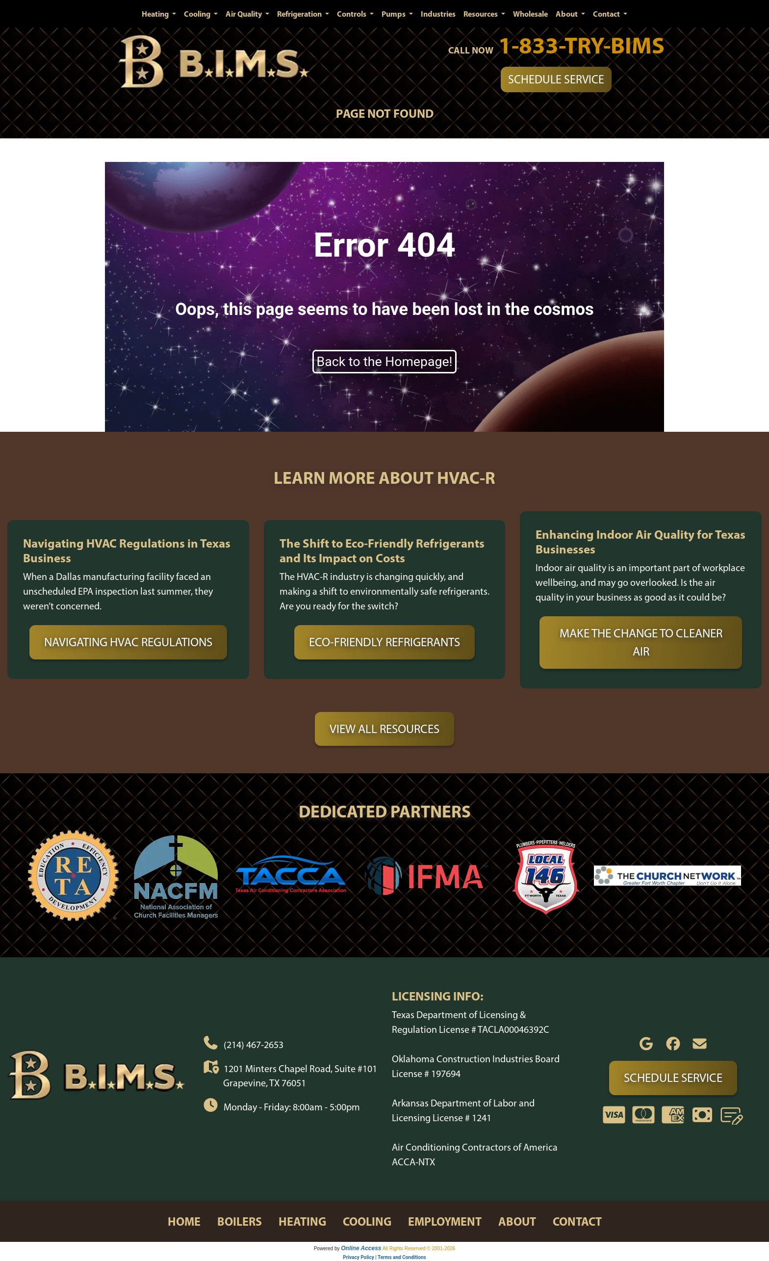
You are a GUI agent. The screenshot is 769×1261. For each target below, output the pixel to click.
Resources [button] (481, 14)
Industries (438, 14)
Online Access (361, 1248)
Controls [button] (352, 14)
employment (445, 1221)
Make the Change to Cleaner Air (641, 642)
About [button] (567, 14)
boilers (239, 1221)
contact (577, 1221)
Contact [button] (607, 14)
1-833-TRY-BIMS (581, 44)
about (517, 1221)
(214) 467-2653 (253, 1045)
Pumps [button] (394, 14)
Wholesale (530, 14)
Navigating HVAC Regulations (128, 641)
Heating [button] (156, 14)
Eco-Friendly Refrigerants (384, 641)
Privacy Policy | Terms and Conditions (384, 1257)
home (184, 1221)
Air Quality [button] (244, 14)
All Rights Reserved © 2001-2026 (419, 1248)
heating (302, 1221)
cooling (367, 1221)
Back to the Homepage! (385, 361)
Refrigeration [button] (300, 14)
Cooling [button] (198, 14)
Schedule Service (556, 79)
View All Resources (384, 728)
